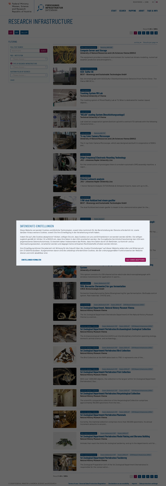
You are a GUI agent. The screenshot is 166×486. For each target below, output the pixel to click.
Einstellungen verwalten (31, 260)
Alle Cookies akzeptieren (135, 260)
